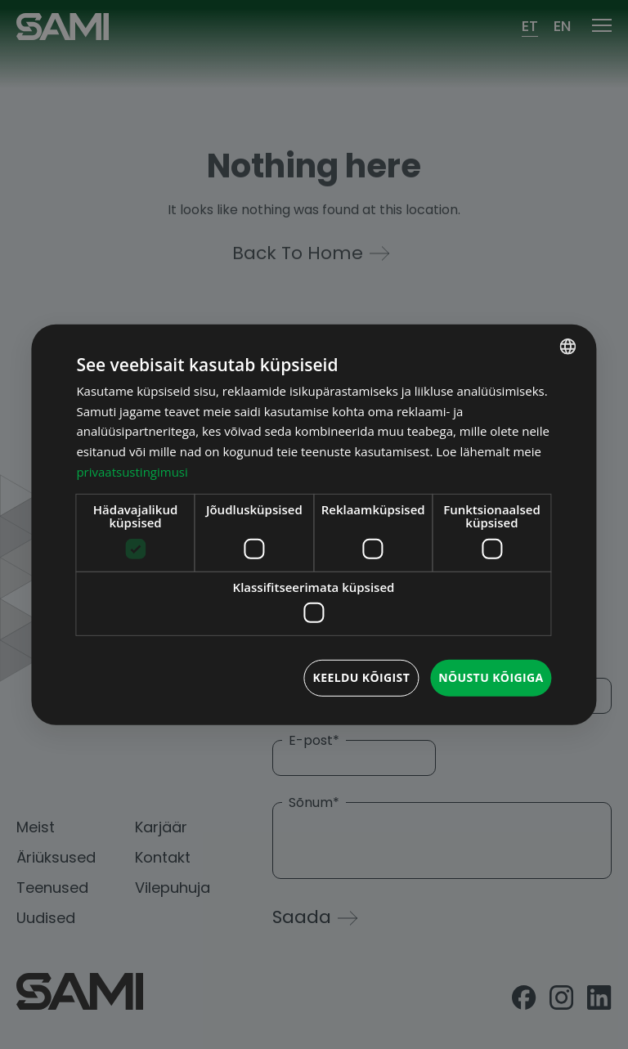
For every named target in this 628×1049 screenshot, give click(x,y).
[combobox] (568, 346)
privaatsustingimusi (131, 472)
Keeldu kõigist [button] (361, 677)
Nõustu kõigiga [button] (490, 677)
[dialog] (313, 524)
